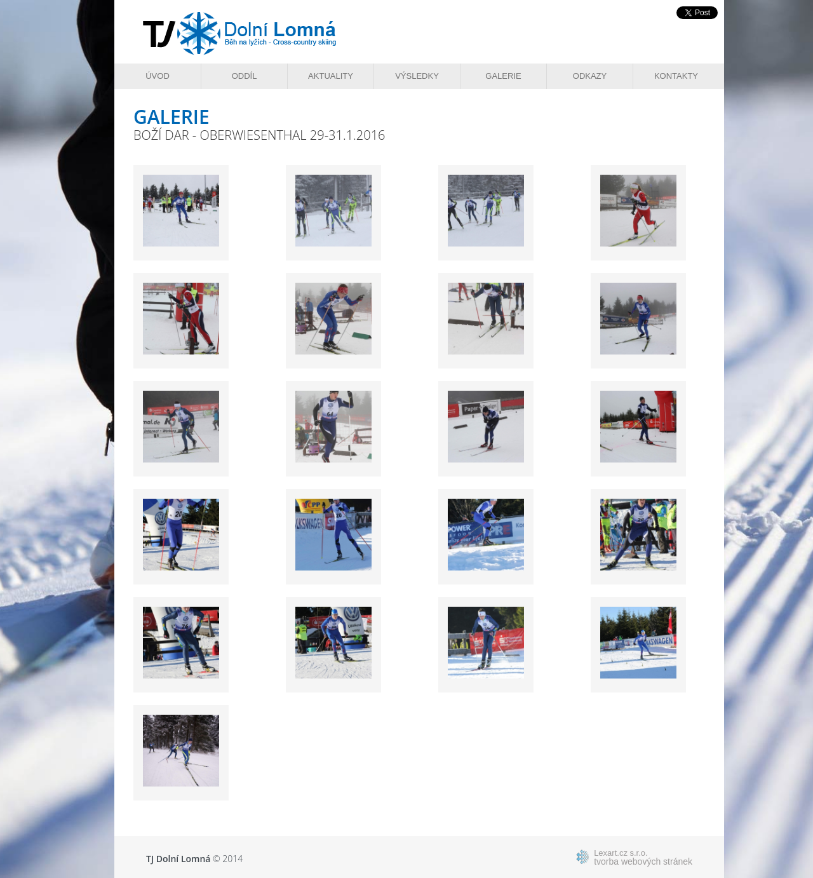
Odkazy (590, 76)
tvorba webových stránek (643, 857)
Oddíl (244, 76)
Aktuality (330, 76)
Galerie (503, 76)
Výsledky (417, 76)
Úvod (157, 76)
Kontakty (676, 76)
